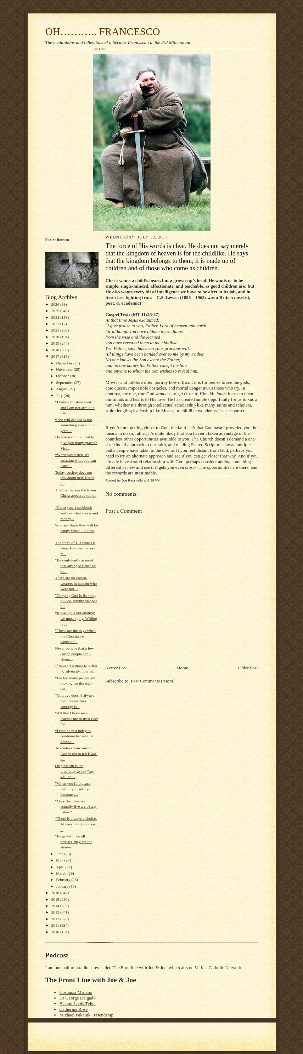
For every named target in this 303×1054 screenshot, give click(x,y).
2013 (55, 912)
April (60, 867)
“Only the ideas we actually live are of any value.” (75, 806)
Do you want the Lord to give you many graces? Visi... (76, 442)
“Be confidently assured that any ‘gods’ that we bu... (75, 565)
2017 (55, 356)
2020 (55, 337)
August (62, 389)
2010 (55, 932)
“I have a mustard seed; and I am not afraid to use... (74, 407)
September (65, 382)
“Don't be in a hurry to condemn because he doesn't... (74, 736)
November (65, 369)
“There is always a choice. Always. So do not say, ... (76, 823)
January (62, 886)
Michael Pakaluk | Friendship (86, 1015)
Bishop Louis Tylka (78, 1003)
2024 (55, 317)
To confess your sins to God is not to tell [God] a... (76, 753)
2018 (55, 350)
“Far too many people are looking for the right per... (75, 683)
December (64, 363)
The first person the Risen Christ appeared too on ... (75, 495)
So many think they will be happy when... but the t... (76, 530)
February (63, 879)
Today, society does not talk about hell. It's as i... (74, 477)
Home (182, 667)
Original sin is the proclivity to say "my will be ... (74, 771)
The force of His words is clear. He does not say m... (75, 548)
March (61, 873)
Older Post (248, 667)
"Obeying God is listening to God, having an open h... (76, 601)
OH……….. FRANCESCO (102, 31)
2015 (55, 899)
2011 (55, 925)
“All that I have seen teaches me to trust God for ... (76, 718)
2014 (55, 906)
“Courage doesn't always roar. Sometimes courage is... (74, 700)
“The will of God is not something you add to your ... (75, 425)
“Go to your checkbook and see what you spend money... (76, 512)
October (63, 376)
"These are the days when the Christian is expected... (75, 636)
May (60, 860)
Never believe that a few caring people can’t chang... (74, 653)
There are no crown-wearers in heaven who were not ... (76, 583)
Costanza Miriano (76, 992)
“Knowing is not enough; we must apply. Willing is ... (76, 618)
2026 (55, 304)
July (59, 395)
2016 (55, 893)
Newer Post (116, 667)
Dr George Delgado (78, 998)
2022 (55, 324)
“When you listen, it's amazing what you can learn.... (75, 460)
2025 (55, 311)
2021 (55, 330)
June (60, 854)
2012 (55, 919)
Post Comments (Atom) (153, 681)
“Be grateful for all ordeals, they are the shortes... (73, 841)
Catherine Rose (74, 1009)
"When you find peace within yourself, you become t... (73, 788)
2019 (55, 343)
